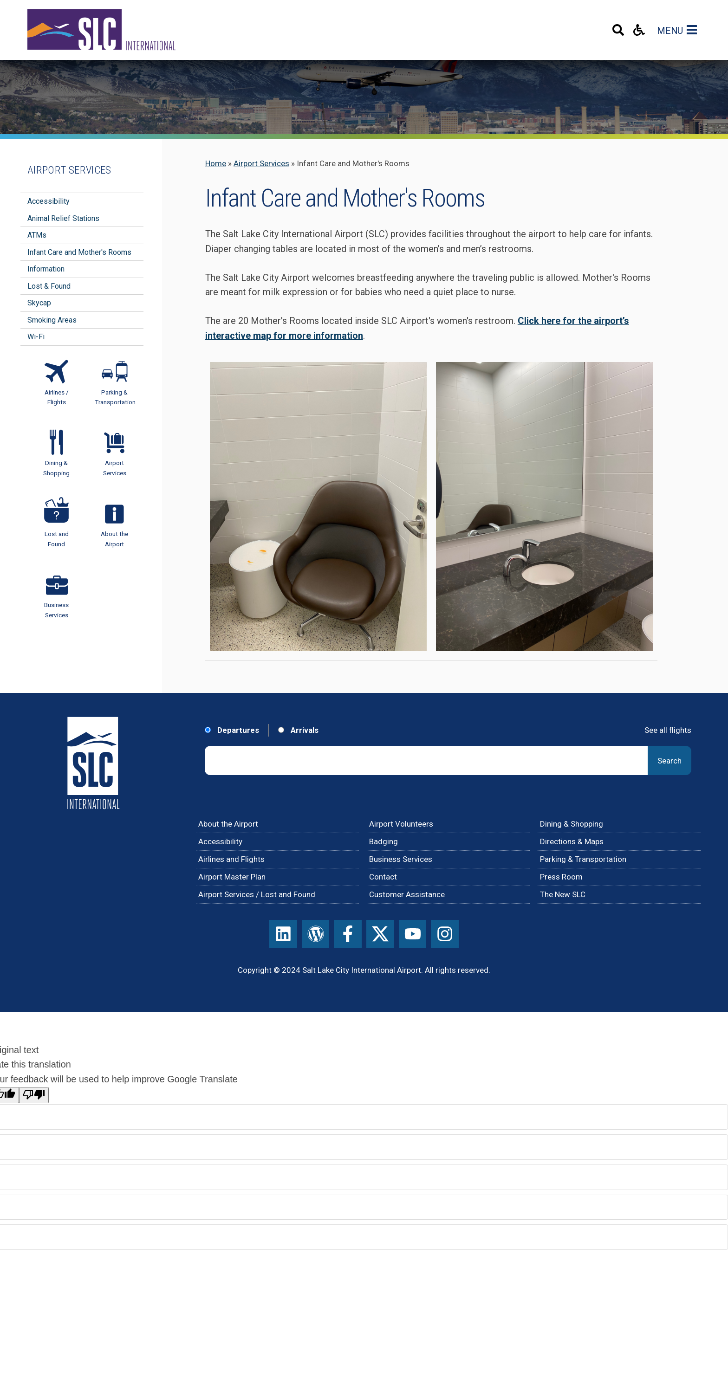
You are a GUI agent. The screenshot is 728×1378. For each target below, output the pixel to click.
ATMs (36, 235)
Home (215, 163)
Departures (232, 730)
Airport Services (261, 163)
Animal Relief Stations (63, 218)
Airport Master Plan (232, 876)
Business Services (400, 859)
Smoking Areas (52, 320)
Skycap (39, 302)
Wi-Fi (36, 336)
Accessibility (48, 201)
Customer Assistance (407, 894)
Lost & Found (49, 286)
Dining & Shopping (571, 823)
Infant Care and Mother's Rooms (79, 252)
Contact (383, 876)
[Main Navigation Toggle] (694, 29)
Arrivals (298, 730)
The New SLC (562, 894)
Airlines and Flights (231, 859)
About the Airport (228, 823)
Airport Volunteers (401, 823)
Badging (383, 841)
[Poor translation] (34, 1095)
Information (46, 269)
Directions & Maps (572, 841)
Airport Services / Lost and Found (256, 894)
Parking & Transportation (583, 859)
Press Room (561, 876)
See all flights (667, 730)
